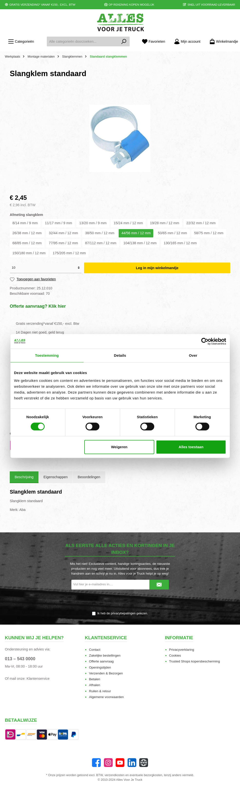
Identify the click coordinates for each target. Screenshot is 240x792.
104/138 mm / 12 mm (139, 243)
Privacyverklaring (181, 649)
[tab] (24, 477)
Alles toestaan (191, 447)
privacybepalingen (123, 613)
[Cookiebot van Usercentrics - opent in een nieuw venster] (204, 341)
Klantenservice (38, 678)
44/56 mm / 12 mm (136, 233)
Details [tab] (120, 355)
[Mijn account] (187, 42)
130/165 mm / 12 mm (180, 243)
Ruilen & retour (100, 691)
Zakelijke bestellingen (104, 655)
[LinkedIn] (131, 762)
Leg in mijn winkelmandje (157, 268)
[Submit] (159, 584)
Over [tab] (193, 355)
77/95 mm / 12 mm (63, 243)
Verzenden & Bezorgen (106, 673)
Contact (94, 649)
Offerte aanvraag (101, 661)
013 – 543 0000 (20, 658)
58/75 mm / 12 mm (208, 233)
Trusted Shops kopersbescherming (194, 661)
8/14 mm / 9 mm (25, 223)
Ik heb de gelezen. (122, 613)
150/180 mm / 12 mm (29, 253)
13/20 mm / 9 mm (92, 223)
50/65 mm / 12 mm (172, 233)
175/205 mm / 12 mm (69, 253)
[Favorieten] (153, 42)
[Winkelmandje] (222, 42)
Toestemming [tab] (47, 355)
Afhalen (94, 685)
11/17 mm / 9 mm (58, 223)
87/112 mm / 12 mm (100, 243)
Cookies (175, 655)
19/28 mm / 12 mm (164, 223)
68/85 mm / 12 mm (27, 243)
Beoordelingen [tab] (89, 477)
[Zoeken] (124, 41)
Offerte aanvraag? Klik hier (38, 306)
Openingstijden (100, 667)
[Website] (143, 762)
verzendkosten (115, 775)
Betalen (94, 679)
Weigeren (119, 447)
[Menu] (21, 42)
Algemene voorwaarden (106, 697)
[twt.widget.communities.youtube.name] (120, 762)
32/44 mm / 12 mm (63, 233)
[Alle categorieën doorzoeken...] (82, 41)
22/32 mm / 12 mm (201, 223)
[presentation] (120, 600)
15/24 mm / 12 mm (128, 223)
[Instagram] (108, 762)
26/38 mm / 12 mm (27, 233)
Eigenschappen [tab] (56, 477)
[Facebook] (96, 762)
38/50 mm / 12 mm (99, 233)
